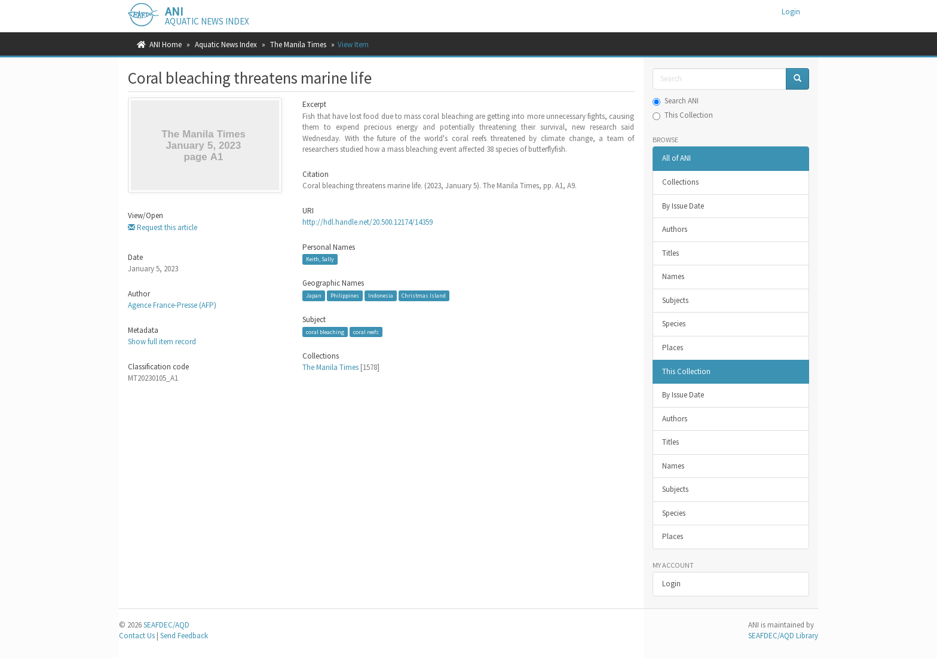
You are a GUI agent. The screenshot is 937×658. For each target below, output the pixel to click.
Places (672, 347)
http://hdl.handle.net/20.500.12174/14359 (367, 222)
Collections (680, 182)
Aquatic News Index (226, 44)
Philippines (344, 295)
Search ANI (676, 101)
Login (671, 584)
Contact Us (137, 636)
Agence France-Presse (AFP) (172, 305)
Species (673, 324)
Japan (313, 295)
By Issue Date (683, 206)
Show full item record (162, 341)
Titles (670, 253)
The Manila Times (298, 44)
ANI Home (165, 44)
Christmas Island (424, 295)
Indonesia (380, 295)
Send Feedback (184, 636)
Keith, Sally (320, 259)
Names (673, 276)
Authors (674, 229)
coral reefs (366, 332)
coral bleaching (325, 332)
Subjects (675, 300)
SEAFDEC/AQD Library (783, 636)
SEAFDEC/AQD (166, 625)
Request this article (162, 227)
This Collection (683, 115)
